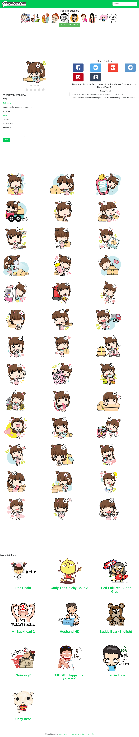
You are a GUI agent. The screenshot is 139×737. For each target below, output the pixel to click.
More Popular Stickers (69, 25)
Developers (66, 734)
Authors (79, 734)
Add (6, 140)
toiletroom (7, 103)
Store (83, 734)
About (60, 734)
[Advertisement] (65, 44)
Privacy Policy (90, 734)
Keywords (73, 734)
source (5, 116)
